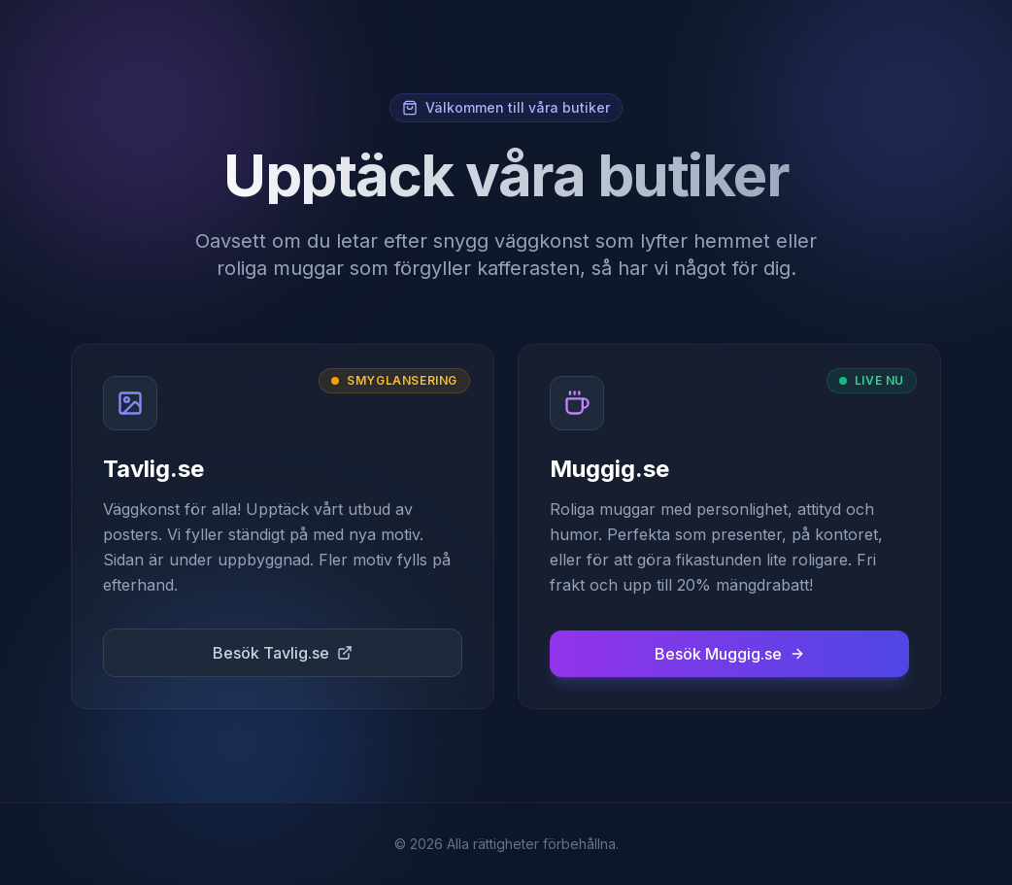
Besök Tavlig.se (283, 653)
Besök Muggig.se (730, 654)
